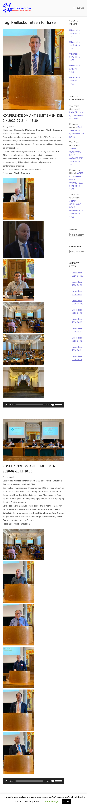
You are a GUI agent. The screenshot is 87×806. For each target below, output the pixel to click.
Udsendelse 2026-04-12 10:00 (77, 340)
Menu (78, 8)
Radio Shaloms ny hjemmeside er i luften (76, 115)
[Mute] (52, 404)
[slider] (29, 404)
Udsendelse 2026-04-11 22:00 (77, 349)
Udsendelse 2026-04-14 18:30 (74, 69)
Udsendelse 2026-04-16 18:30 (74, 45)
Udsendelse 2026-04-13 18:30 (74, 80)
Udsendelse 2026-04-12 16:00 (77, 330)
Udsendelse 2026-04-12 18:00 (77, 321)
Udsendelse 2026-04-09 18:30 (77, 358)
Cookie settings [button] (51, 801)
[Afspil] (6, 404)
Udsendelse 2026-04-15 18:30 (74, 57)
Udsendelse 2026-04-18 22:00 (74, 33)
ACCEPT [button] (66, 801)
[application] (33, 405)
